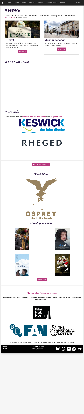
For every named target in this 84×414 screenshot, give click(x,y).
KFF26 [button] (32, 3)
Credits (4, 348)
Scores (40, 3)
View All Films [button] (42, 279)
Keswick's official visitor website (34, 117)
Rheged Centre (10, 18)
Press (42, 346)
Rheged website (56, 117)
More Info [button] (22, 51)
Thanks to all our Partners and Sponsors (42, 293)
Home (9, 3)
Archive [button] (79, 3)
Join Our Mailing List (41, 164)
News (24, 3)
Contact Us (36, 346)
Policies (4, 346)
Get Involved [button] (51, 3)
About (16, 3)
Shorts (62, 3)
